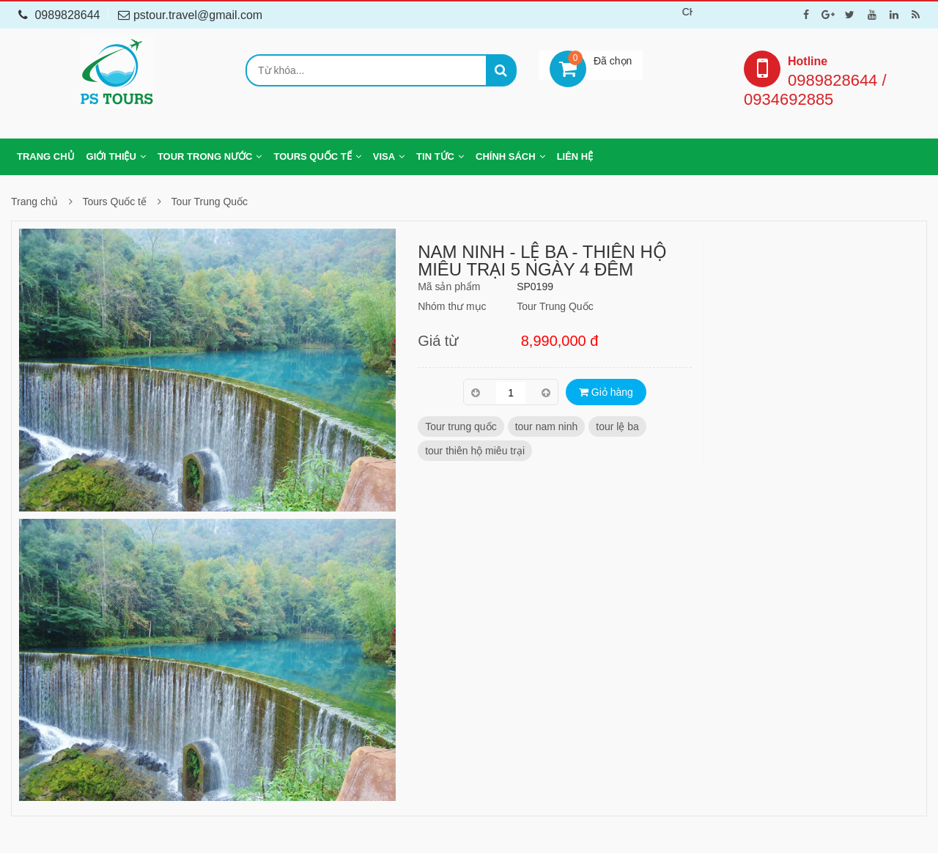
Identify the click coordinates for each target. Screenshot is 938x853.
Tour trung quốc (461, 426)
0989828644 (59, 15)
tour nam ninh (546, 426)
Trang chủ (46, 156)
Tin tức (435, 156)
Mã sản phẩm (449, 286)
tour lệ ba (617, 426)
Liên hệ (575, 156)
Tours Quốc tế (312, 156)
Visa (384, 156)
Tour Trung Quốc (209, 201)
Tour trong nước (205, 156)
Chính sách (506, 156)
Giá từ (438, 341)
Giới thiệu (111, 156)
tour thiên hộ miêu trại (475, 451)
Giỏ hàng (606, 392)
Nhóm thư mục (452, 306)
